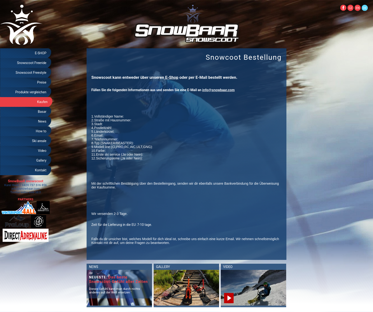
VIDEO (228, 267)
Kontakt (40, 170)
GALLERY (163, 267)
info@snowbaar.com (25, 188)
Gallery (41, 160)
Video (42, 151)
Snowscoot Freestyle (31, 72)
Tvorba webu (19, 192)
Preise (41, 82)
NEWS (93, 267)
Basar (42, 112)
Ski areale (39, 141)
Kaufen (42, 102)
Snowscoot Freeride (31, 63)
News (42, 121)
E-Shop (171, 77)
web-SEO (35, 192)
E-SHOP (40, 53)
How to (41, 131)
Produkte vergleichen (30, 92)
